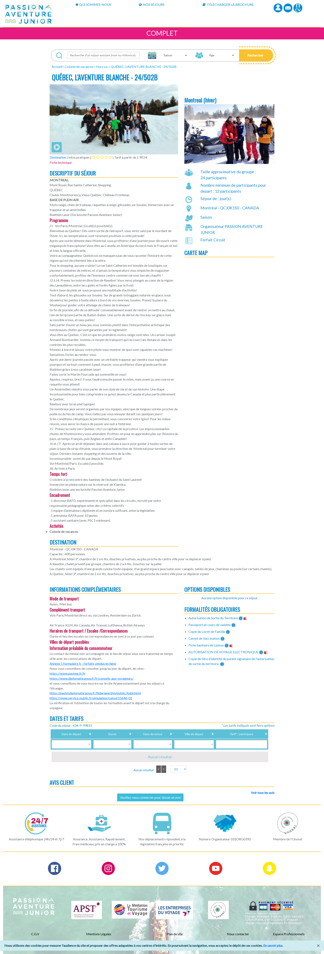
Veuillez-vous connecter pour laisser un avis (150, 797)
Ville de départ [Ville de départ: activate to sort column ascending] (178, 734)
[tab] (102, 157)
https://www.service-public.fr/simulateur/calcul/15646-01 (91, 698)
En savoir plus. (273, 945)
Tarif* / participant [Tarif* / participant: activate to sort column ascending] (232, 734)
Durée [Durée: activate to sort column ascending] (106, 734)
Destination (58, 157)
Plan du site (175, 934)
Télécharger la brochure (228, 4)
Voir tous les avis (262, 793)
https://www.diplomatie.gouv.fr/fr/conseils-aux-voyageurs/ (91, 678)
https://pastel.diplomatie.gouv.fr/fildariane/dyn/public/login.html (95, 693)
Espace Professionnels (289, 934)
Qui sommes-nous (93, 4)
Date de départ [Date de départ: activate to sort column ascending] (72, 734)
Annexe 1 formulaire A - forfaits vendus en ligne (83, 663)
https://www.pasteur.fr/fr (68, 673)
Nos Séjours (151, 4)
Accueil (57, 66)
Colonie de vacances (79, 66)
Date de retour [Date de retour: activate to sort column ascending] (139, 734)
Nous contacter (238, 934)
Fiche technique (61, 162)
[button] (256, 55)
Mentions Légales (98, 934)
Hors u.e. (102, 66)
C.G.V (35, 934)
